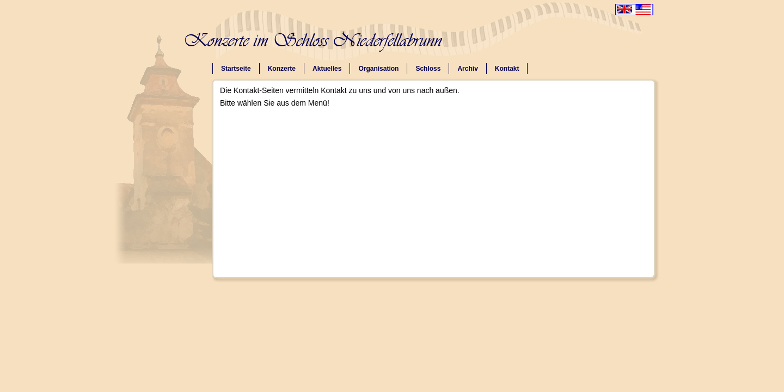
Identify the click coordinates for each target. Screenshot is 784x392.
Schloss (427, 68)
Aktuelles (327, 68)
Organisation (378, 68)
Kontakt (507, 68)
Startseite (236, 68)
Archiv (467, 68)
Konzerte (282, 68)
